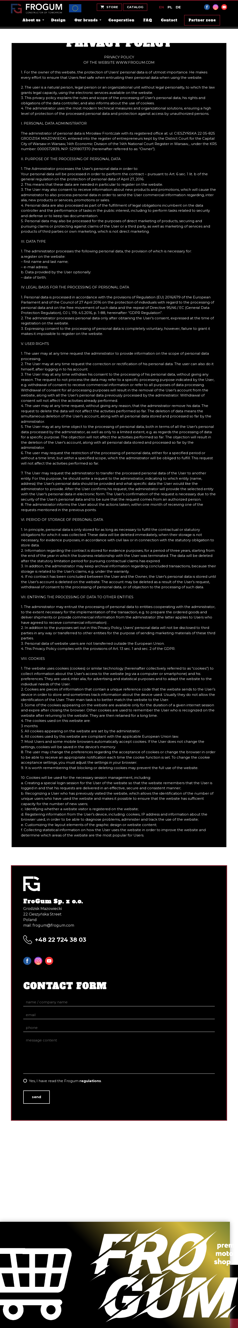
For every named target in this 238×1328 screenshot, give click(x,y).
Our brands (86, 20)
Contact (169, 20)
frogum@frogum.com (53, 925)
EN (161, 7)
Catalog (135, 7)
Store (109, 7)
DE (178, 7)
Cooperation (121, 20)
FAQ (147, 20)
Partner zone (202, 20)
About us (31, 20)
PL (170, 7)
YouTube (224, 7)
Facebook (207, 7)
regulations (90, 1081)
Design (58, 20)
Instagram (215, 7)
